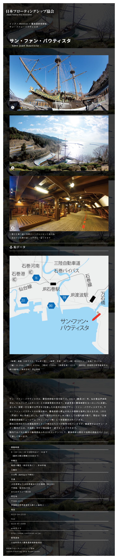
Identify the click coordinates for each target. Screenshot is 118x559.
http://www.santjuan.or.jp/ (26, 533)
